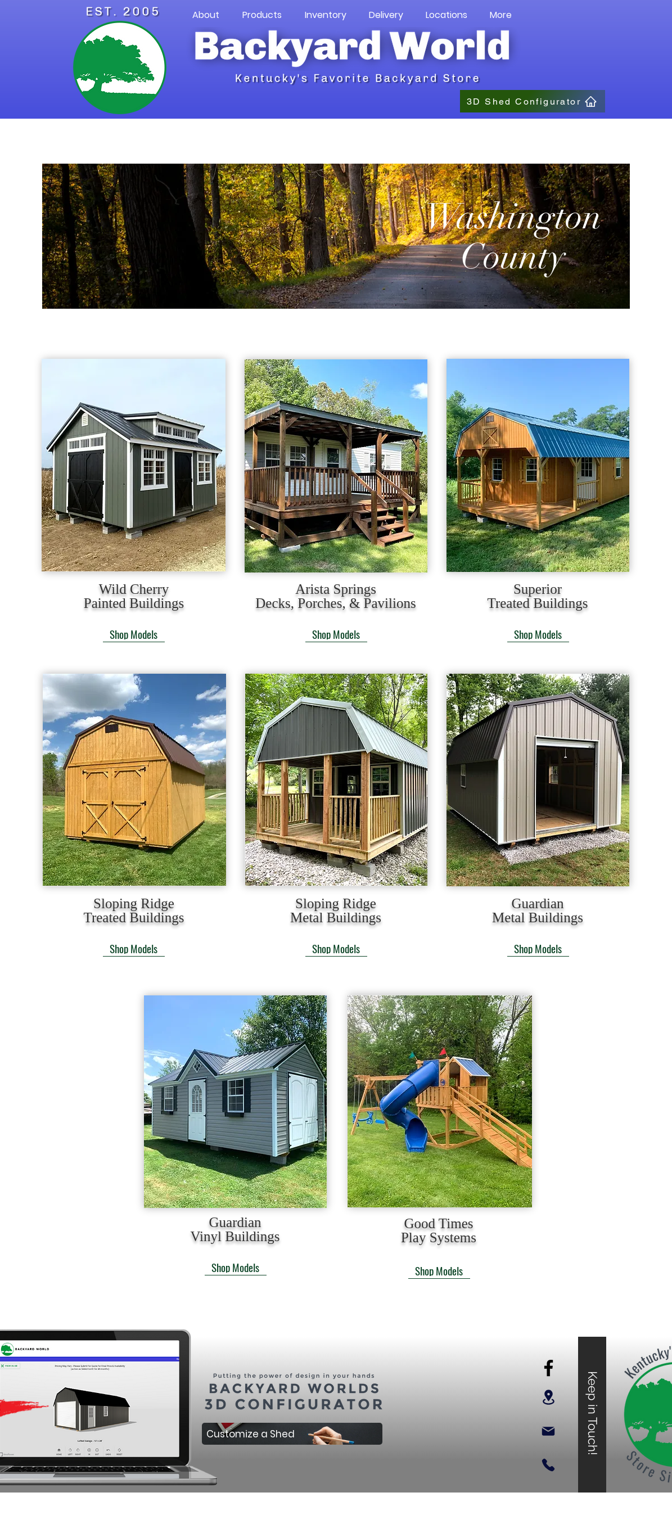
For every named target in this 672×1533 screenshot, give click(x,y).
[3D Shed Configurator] (532, 101)
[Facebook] (549, 1368)
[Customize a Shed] (292, 1434)
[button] (206, 15)
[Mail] (548, 1431)
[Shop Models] (134, 633)
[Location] (548, 1397)
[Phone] (548, 1465)
